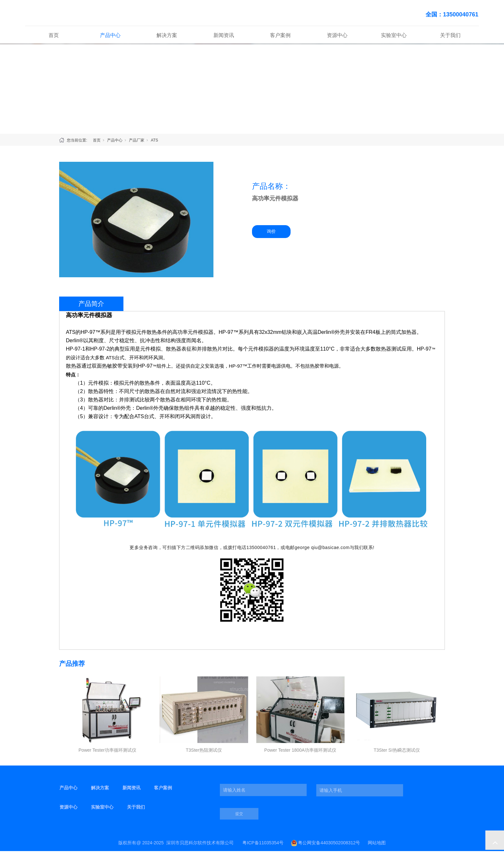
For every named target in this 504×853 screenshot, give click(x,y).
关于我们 (450, 37)
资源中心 (337, 37)
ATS (154, 142)
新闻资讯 (223, 37)
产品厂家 (136, 142)
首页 (54, 37)
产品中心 (110, 37)
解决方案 (167, 37)
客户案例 (280, 37)
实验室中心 (394, 37)
